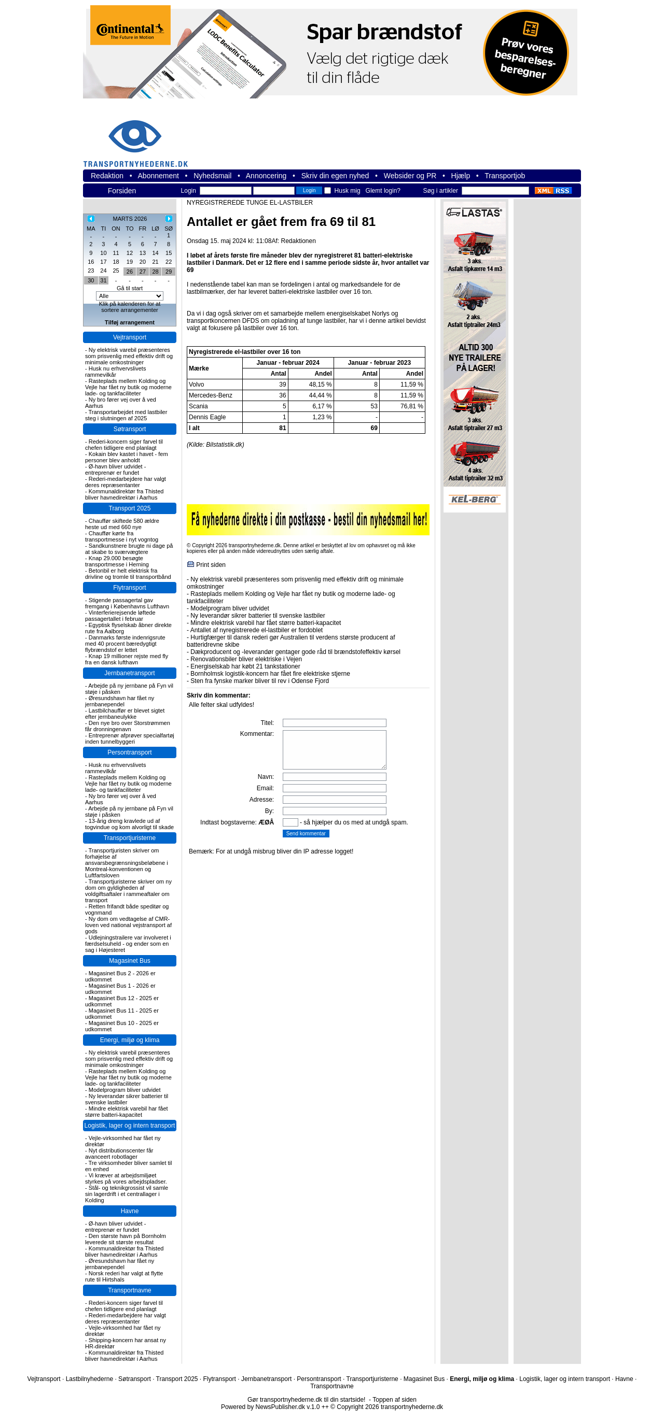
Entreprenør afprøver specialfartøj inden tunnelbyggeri (129, 738)
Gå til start (130, 288)
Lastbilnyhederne (89, 1379)
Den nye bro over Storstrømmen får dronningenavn (127, 726)
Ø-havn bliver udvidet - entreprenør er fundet (115, 469)
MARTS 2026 (130, 219)
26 (130, 271)
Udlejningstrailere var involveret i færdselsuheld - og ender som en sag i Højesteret (128, 943)
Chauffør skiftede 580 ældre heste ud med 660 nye (122, 524)
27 (143, 271)
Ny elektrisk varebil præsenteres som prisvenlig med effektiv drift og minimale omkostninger (129, 356)
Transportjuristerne (130, 838)
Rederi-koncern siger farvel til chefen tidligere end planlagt (124, 444)
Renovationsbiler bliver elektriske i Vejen (246, 659)
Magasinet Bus (129, 960)
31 (103, 280)
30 (91, 280)
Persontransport (129, 752)
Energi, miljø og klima (130, 1040)
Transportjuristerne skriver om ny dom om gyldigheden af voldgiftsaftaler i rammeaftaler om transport (128, 890)
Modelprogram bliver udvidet (125, 1090)
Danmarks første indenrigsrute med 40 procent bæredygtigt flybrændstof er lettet (125, 643)
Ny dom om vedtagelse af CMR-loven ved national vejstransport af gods (128, 925)
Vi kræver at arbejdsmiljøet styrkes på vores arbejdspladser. (126, 1178)
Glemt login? (383, 190)
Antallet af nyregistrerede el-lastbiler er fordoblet (256, 630)
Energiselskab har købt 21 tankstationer (245, 666)
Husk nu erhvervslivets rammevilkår (115, 371)
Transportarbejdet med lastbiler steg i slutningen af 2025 (126, 415)
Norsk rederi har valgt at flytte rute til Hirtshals (124, 1276)
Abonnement (158, 176)
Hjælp (461, 176)
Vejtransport (129, 337)
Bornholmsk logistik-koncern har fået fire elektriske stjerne (270, 673)
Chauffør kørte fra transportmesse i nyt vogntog (121, 536)
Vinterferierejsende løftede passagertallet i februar (120, 615)
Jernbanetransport (129, 673)
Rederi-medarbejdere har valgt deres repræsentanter (125, 482)
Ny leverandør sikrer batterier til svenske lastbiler (126, 1099)
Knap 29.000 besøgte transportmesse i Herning (117, 561)
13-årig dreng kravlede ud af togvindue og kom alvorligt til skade (129, 824)
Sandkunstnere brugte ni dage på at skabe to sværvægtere (129, 549)
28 (155, 271)
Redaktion (107, 176)
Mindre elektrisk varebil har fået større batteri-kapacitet (126, 1111)
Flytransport (129, 587)
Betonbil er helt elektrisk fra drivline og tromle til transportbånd (128, 573)
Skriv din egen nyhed (335, 176)
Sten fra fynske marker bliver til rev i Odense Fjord (259, 681)
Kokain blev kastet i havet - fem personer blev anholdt (126, 457)
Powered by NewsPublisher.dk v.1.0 (270, 1407)
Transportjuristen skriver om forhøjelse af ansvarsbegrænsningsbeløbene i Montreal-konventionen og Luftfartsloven (126, 862)
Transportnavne (129, 1290)
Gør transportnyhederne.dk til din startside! (306, 1399)
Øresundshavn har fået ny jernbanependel (119, 701)
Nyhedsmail (212, 176)
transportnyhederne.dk (140, 137)
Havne (130, 1211)
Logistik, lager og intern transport (130, 1125)
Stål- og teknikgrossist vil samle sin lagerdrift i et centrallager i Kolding (126, 1194)
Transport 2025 (130, 508)
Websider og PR (410, 176)
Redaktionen (298, 241)
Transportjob (505, 176)
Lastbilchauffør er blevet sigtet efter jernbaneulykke (124, 713)
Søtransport (130, 429)
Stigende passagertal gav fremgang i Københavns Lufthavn (127, 603)
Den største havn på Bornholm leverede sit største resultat (125, 1239)
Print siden (211, 564)
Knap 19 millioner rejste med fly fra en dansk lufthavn (126, 659)
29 (168, 271)
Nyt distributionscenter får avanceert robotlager (119, 1153)
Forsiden (122, 191)
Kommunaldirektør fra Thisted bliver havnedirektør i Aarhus (124, 494)
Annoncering (266, 176)
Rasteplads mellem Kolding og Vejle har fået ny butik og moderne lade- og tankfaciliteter (128, 387)
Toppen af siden (394, 1399)
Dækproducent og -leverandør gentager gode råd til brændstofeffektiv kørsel (295, 652)
